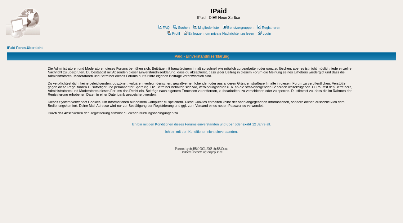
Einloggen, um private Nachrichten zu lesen (219, 33)
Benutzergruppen (238, 27)
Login (264, 33)
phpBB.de (216, 152)
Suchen (181, 27)
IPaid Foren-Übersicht (25, 48)
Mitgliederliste (206, 27)
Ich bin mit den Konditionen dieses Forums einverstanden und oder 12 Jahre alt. (201, 124)
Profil (174, 33)
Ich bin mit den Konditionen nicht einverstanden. (201, 131)
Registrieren (268, 27)
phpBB (193, 149)
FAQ (164, 27)
